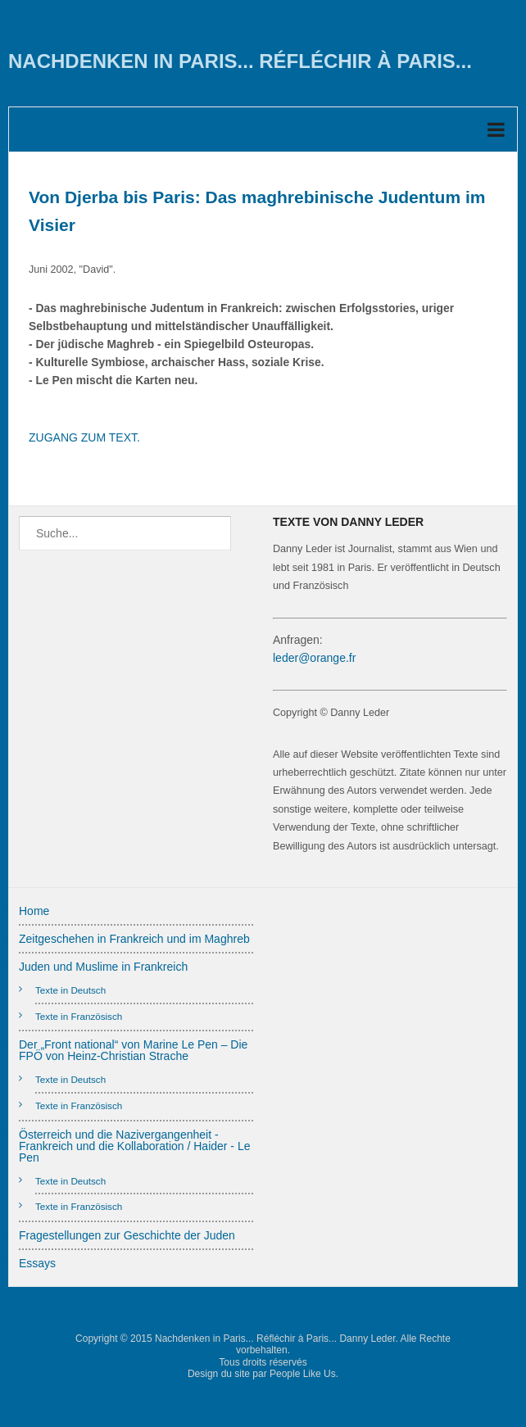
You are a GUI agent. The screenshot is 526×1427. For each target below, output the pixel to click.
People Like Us (303, 1373)
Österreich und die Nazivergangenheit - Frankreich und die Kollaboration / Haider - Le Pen (135, 1146)
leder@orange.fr (314, 657)
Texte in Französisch (78, 1016)
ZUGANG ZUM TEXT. (84, 437)
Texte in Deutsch (70, 990)
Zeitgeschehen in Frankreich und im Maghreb (134, 938)
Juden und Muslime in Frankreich (103, 966)
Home (34, 910)
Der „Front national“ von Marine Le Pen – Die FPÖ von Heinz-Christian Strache (133, 1050)
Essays (37, 1263)
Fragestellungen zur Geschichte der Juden (127, 1235)
